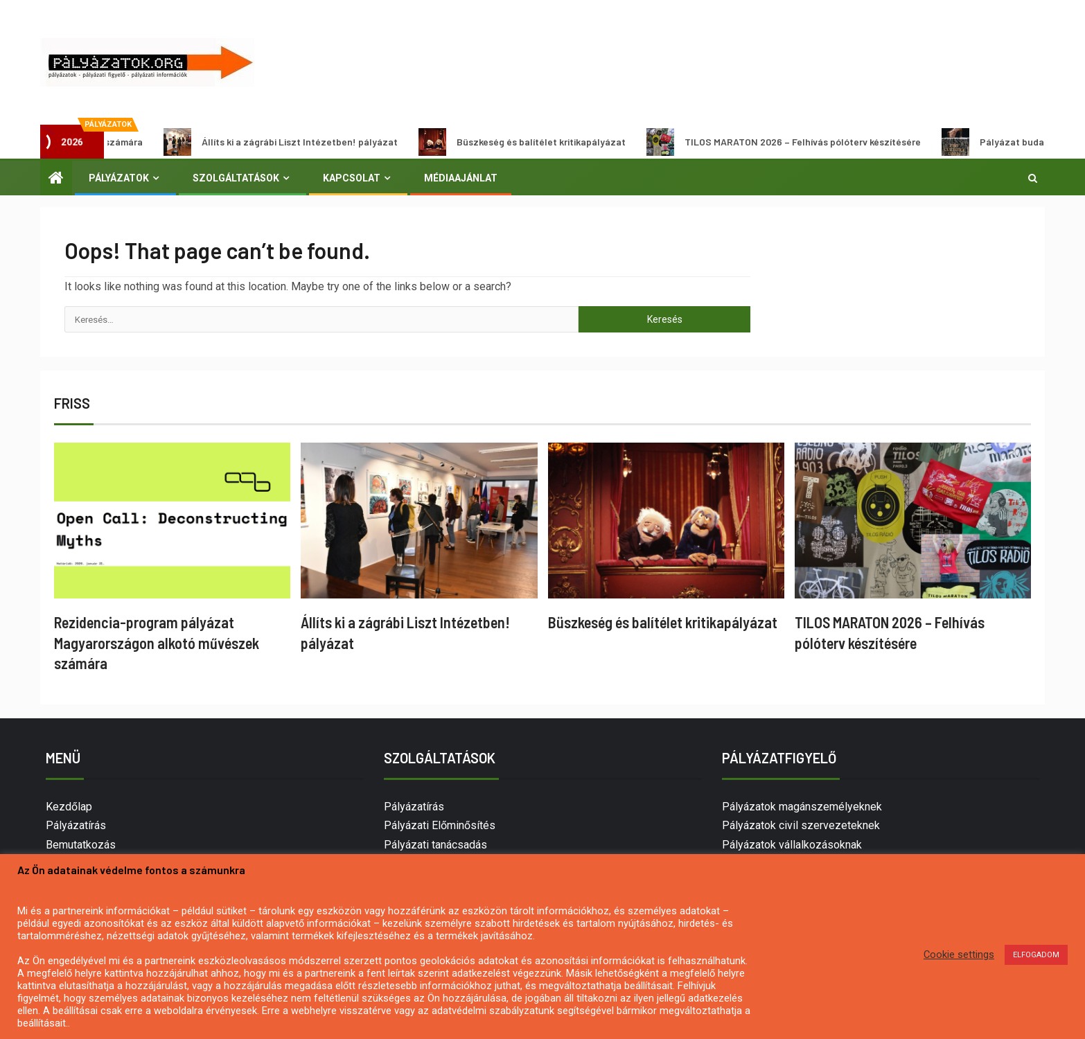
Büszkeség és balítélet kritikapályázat (533, 142)
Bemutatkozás (81, 844)
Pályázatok (119, 178)
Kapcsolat (351, 178)
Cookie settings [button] (959, 954)
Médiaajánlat (460, 178)
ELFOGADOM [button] (1036, 954)
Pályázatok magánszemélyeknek (802, 806)
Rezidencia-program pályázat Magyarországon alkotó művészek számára (156, 642)
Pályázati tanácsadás (435, 844)
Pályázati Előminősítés (439, 825)
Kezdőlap (69, 806)
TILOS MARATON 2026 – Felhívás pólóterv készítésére (795, 142)
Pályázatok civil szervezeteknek (801, 825)
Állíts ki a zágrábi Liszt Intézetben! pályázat (292, 142)
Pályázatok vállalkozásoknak (792, 844)
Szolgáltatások (236, 178)
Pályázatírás (76, 825)
